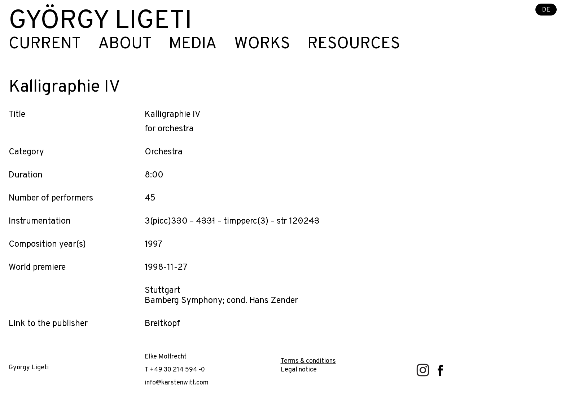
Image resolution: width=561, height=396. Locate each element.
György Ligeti (100, 21)
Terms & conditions (308, 361)
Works (262, 44)
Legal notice (299, 370)
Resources (353, 44)
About (125, 44)
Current (45, 44)
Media (193, 44)
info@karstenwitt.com (177, 383)
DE (546, 10)
